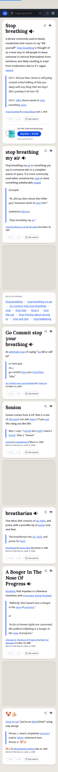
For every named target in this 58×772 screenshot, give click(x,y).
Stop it (35, 310)
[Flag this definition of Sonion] (50, 406)
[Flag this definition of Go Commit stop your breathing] (50, 331)
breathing (28, 48)
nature (9, 70)
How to (10, 722)
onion (33, 419)
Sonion (9, 442)
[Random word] (40, 13)
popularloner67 (22, 442)
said (37, 178)
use (47, 419)
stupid (37, 183)
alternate (14, 352)
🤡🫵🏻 (8, 748)
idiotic (20, 738)
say (17, 722)
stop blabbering (42, 319)
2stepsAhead (29, 111)
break (12, 435)
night (39, 431)
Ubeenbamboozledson (24, 748)
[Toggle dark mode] (47, 13)
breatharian (11, 548)
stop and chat (21, 319)
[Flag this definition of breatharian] (50, 512)
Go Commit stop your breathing (28, 306)
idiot (34, 722)
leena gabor (25, 548)
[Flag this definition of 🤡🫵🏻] (50, 712)
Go (39, 352)
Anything (11, 591)
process (29, 596)
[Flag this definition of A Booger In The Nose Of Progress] (50, 570)
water (41, 525)
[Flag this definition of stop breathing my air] (50, 150)
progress (29, 607)
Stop (19, 48)
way (22, 352)
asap (23, 105)
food (22, 541)
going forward (43, 596)
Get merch (31, 119)
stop (42, 100)
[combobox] (26, 13)
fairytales (33, 227)
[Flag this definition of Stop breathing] (49, 25)
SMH (18, 100)
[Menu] (53, 13)
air (29, 165)
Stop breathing (13, 111)
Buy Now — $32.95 (29, 133)
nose (18, 607)
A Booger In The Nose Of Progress (21, 640)
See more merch (25, 139)
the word (14, 419)
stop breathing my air (16, 227)
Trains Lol (42, 383)
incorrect (45, 733)
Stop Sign (20, 310)
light (42, 521)
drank (27, 431)
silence (25, 212)
